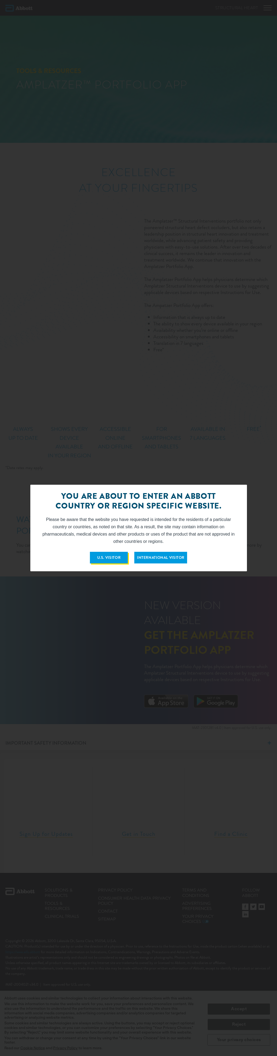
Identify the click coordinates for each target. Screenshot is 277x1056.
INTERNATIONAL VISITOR (160, 557)
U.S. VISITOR (109, 557)
